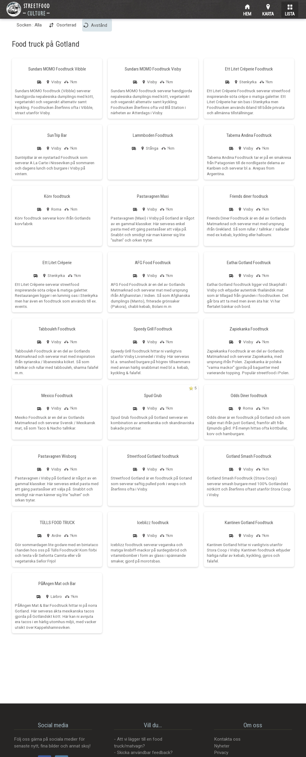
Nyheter (222, 746)
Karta (268, 13)
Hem (247, 13)
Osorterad (66, 25)
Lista (290, 13)
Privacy (221, 752)
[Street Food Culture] (28, 9)
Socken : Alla (29, 25)
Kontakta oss (227, 739)
